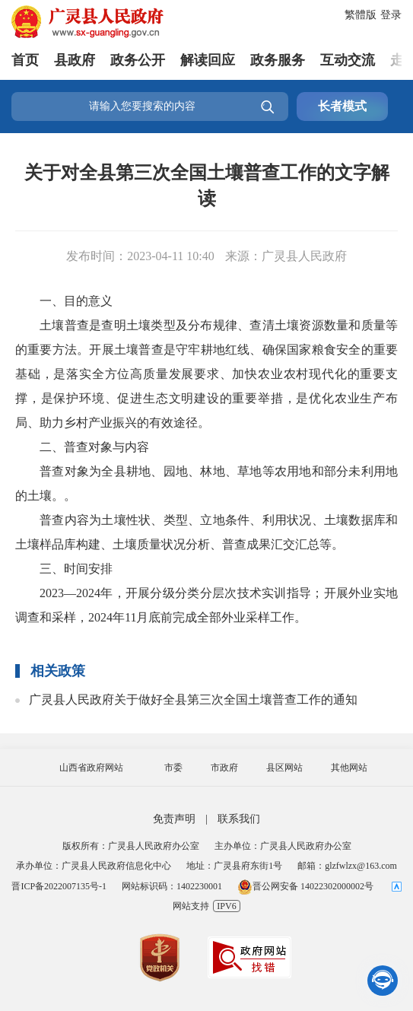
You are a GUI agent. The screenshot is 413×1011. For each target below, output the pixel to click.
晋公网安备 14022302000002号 (305, 886)
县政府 (74, 60)
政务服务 (277, 60)
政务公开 (137, 60)
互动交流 (347, 60)
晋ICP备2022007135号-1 (58, 886)
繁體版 (360, 15)
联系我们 (239, 819)
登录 (391, 15)
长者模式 (342, 106)
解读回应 (207, 60)
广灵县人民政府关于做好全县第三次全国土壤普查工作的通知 (193, 699)
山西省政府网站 (91, 767)
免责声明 (174, 819)
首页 (25, 60)
